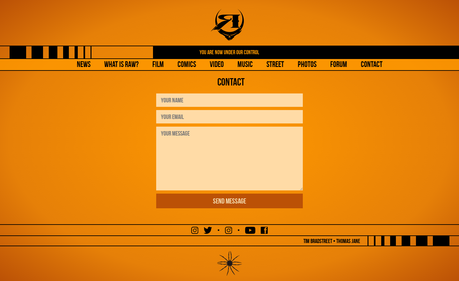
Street (275, 64)
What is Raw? (121, 64)
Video (217, 64)
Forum (338, 64)
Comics (187, 64)
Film (158, 64)
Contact (371, 64)
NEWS (84, 64)
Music (245, 64)
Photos (307, 64)
